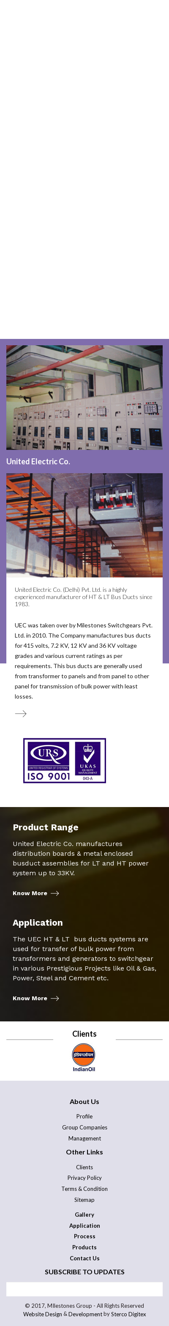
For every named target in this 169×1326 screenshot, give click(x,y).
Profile (84, 1116)
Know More (30, 893)
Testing (32, 253)
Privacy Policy (85, 1177)
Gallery (137, 253)
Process (86, 235)
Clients (84, 1167)
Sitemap (84, 1199)
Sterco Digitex (128, 1314)
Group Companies (84, 1127)
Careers (85, 253)
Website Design (42, 1314)
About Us (28, 235)
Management (84, 1138)
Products (107, 244)
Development (85, 1314)
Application (41, 244)
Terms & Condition (84, 1188)
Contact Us (41, 262)
